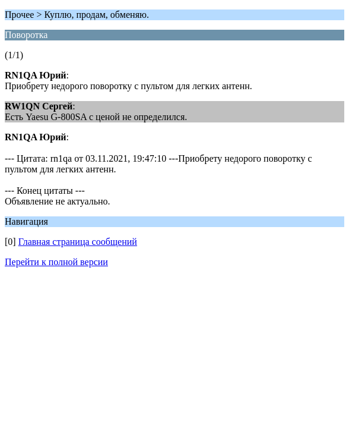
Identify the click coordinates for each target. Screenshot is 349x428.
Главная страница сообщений (77, 242)
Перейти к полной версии (56, 262)
